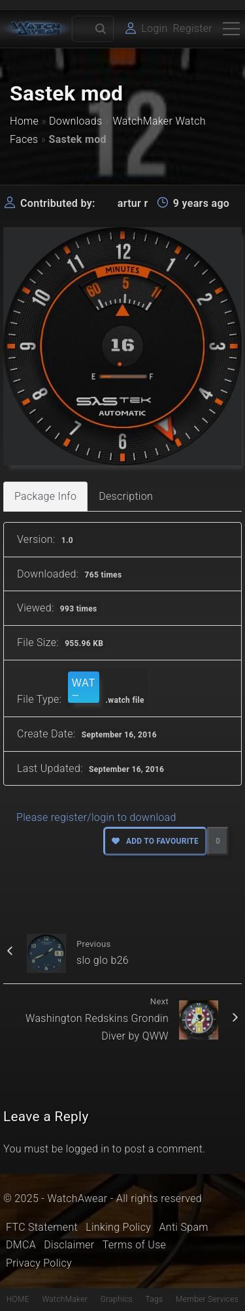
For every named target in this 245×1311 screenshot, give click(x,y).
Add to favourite (155, 841)
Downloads (75, 121)
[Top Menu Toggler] (231, 28)
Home (24, 121)
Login (154, 28)
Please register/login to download (96, 817)
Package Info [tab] (45, 496)
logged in (88, 1149)
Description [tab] (126, 496)
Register (192, 28)
